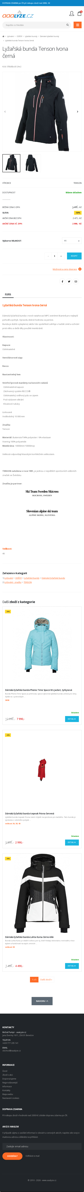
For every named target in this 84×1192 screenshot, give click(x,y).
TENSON (28, 582)
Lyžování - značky (12, 582)
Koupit (74, 256)
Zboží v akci (7, 1074)
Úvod (4, 1071)
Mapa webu (7, 1094)
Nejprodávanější (9, 1082)
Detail (72, 719)
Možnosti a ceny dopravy (67, 269)
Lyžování (10, 36)
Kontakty (6, 1090)
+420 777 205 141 (10, 1043)
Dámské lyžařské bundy (49, 36)
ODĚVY (19, 36)
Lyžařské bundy (31, 36)
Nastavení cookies (10, 1098)
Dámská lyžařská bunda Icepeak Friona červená (29, 813)
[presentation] (6, 111)
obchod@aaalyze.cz (11, 1050)
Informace (7, 1086)
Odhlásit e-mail (32, 1156)
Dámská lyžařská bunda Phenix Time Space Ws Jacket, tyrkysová (38, 689)
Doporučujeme (9, 1078)
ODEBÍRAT (12, 1156)
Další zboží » (46, 979)
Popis (8, 294)
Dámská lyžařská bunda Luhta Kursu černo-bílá (29, 937)
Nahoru (42, 1001)
